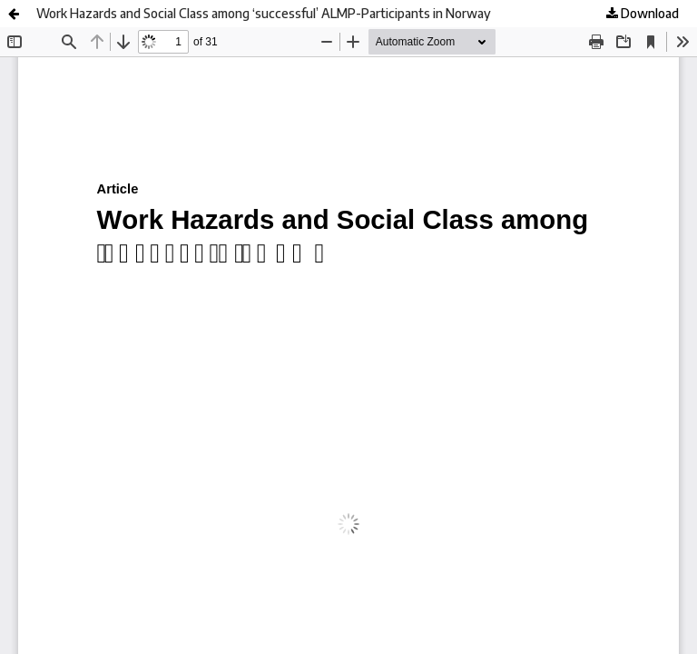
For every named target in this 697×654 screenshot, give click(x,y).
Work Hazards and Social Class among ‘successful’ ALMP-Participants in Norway (263, 13)
